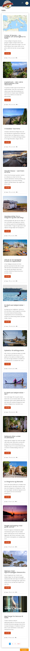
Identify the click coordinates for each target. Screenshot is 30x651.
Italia (11, 17)
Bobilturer (7, 17)
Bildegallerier (7, 332)
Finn (7, 58)
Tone (7, 104)
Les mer (7, 53)
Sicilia (14, 17)
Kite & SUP (17, 287)
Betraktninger (7, 242)
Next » (19, 643)
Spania (18, 17)
